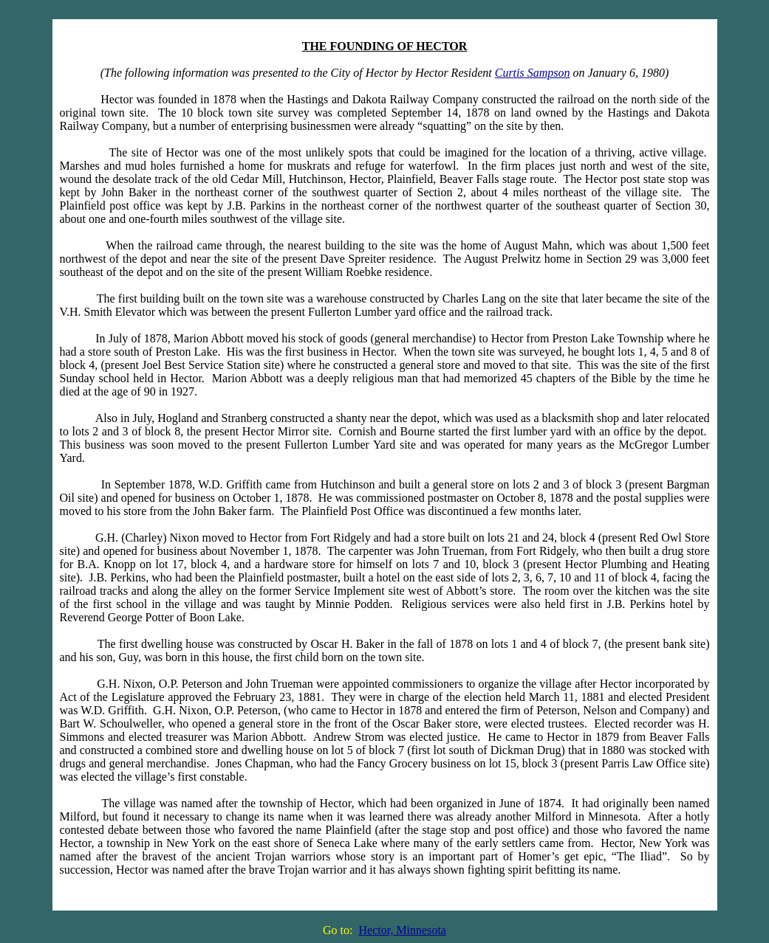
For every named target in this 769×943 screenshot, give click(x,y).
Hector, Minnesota (402, 930)
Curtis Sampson (532, 72)
